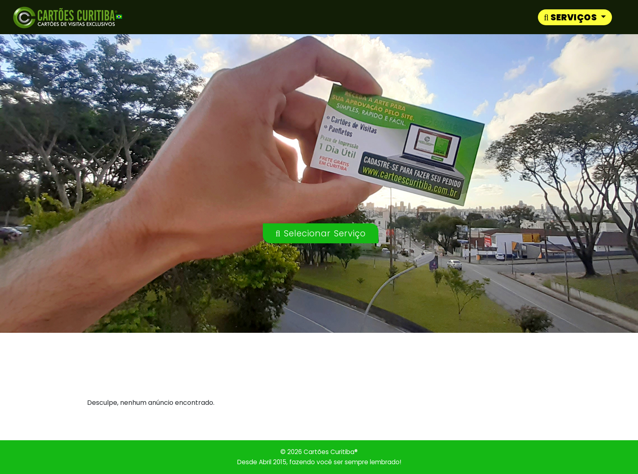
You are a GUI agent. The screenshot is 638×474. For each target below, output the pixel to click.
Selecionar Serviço (320, 233)
